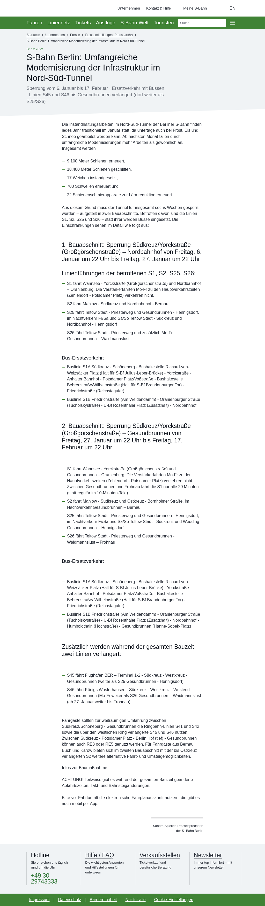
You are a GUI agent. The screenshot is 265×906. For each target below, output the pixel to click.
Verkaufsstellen (159, 855)
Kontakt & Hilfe (158, 8)
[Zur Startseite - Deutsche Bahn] (253, 8)
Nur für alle (135, 899)
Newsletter (208, 855)
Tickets (83, 22)
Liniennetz (58, 22)
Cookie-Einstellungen (173, 899)
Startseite (33, 35)
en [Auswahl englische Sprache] (232, 8)
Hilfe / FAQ (99, 855)
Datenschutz (69, 899)
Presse (75, 35)
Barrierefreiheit (103, 899)
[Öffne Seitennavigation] (232, 23)
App (93, 803)
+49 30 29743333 (44, 879)
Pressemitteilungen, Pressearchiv (109, 35)
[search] (202, 23)
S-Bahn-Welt (134, 22)
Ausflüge (105, 22)
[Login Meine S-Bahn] (192, 8)
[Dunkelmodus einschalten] (215, 8)
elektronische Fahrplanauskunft (135, 797)
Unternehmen (128, 8)
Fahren (34, 22)
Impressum (39, 899)
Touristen (164, 22)
